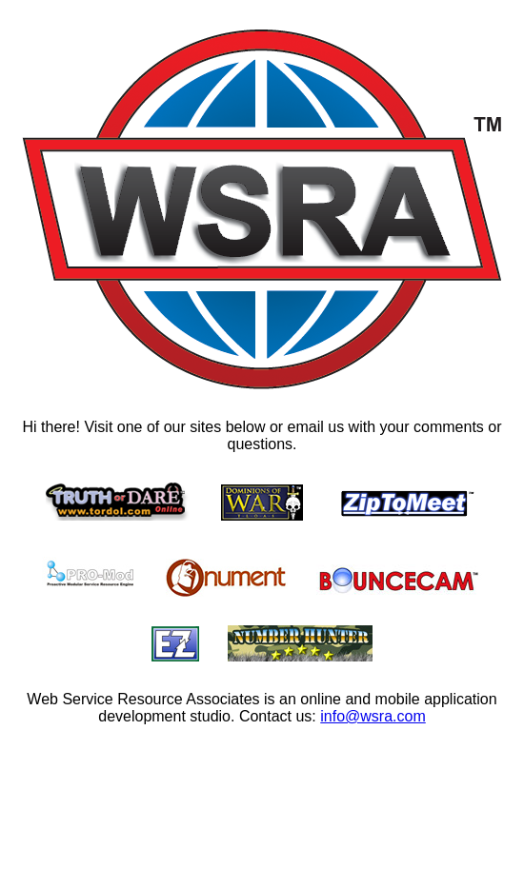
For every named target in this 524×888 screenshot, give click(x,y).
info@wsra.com (373, 716)
